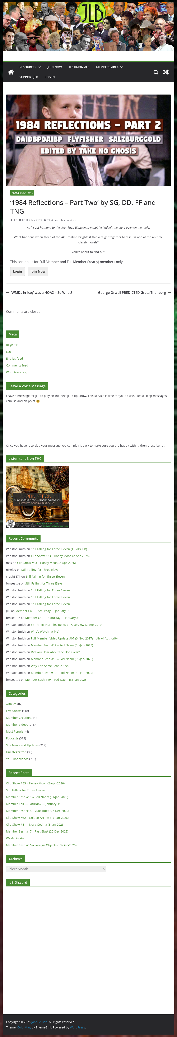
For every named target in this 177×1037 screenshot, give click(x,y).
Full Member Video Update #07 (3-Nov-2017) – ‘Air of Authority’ (74, 638)
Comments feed (17, 365)
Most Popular (15, 731)
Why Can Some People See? (50, 666)
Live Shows (13, 711)
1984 (50, 220)
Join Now (38, 271)
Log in (10, 352)
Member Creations (22, 192)
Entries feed (14, 358)
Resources (27, 67)
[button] (38, 67)
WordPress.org (16, 372)
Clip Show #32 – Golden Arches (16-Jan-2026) (37, 818)
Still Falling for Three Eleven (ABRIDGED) (59, 549)
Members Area (107, 67)
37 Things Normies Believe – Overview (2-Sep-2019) (66, 625)
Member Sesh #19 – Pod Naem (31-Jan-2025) (62, 645)
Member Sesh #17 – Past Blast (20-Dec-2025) (37, 831)
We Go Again (15, 838)
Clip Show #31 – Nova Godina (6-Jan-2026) (35, 824)
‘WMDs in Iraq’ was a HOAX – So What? (39, 292)
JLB (15, 220)
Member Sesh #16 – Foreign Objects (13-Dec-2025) (41, 845)
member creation (65, 220)
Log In (50, 77)
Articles (11, 704)
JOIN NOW (54, 67)
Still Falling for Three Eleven (40, 570)
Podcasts (12, 738)
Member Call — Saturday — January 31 (42, 611)
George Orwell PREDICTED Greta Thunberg (134, 292)
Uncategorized (16, 752)
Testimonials (79, 67)
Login (17, 271)
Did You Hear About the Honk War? (55, 652)
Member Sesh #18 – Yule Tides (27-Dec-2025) (37, 811)
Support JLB (28, 77)
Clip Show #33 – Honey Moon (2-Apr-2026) (60, 556)
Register (12, 345)
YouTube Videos (17, 759)
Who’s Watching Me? (45, 631)
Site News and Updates (22, 745)
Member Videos (17, 725)
